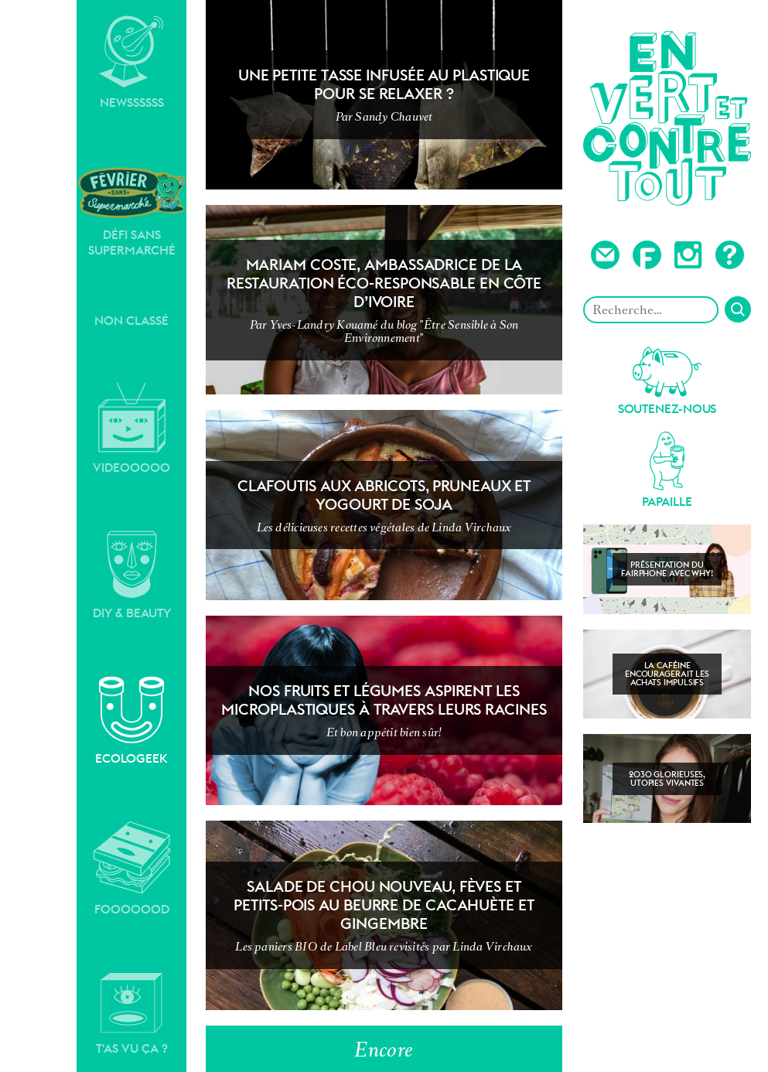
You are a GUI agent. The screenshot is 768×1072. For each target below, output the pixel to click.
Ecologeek (131, 721)
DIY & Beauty (132, 575)
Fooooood (132, 869)
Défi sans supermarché (131, 212)
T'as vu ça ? (132, 1014)
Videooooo (131, 429)
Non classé (131, 320)
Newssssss (131, 62)
